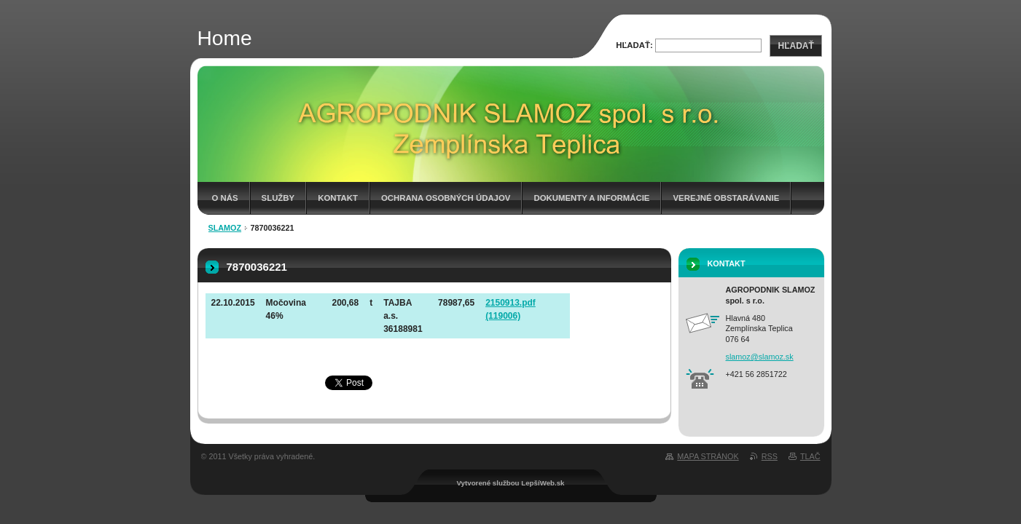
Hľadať (795, 46)
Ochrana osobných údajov (445, 198)
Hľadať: (634, 45)
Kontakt (338, 198)
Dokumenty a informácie (591, 198)
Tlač (810, 456)
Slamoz (225, 227)
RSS (770, 456)
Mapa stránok (707, 456)
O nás (225, 198)
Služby (278, 198)
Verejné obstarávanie (726, 198)
